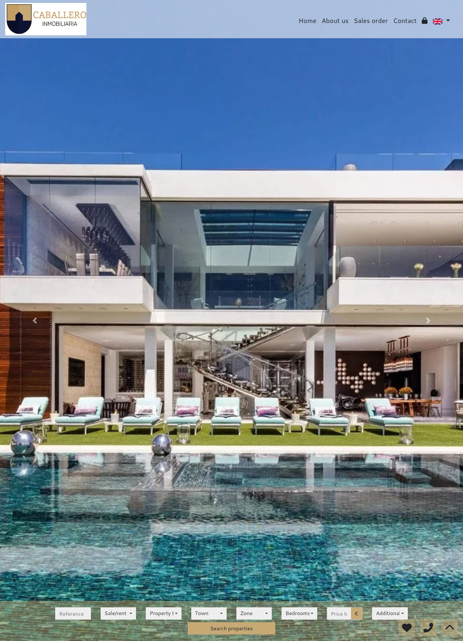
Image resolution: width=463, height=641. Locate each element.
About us (335, 20)
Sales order (371, 20)
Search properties (231, 628)
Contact (405, 20)
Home (307, 20)
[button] (34, 320)
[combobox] (118, 613)
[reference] (73, 613)
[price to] (339, 613)
